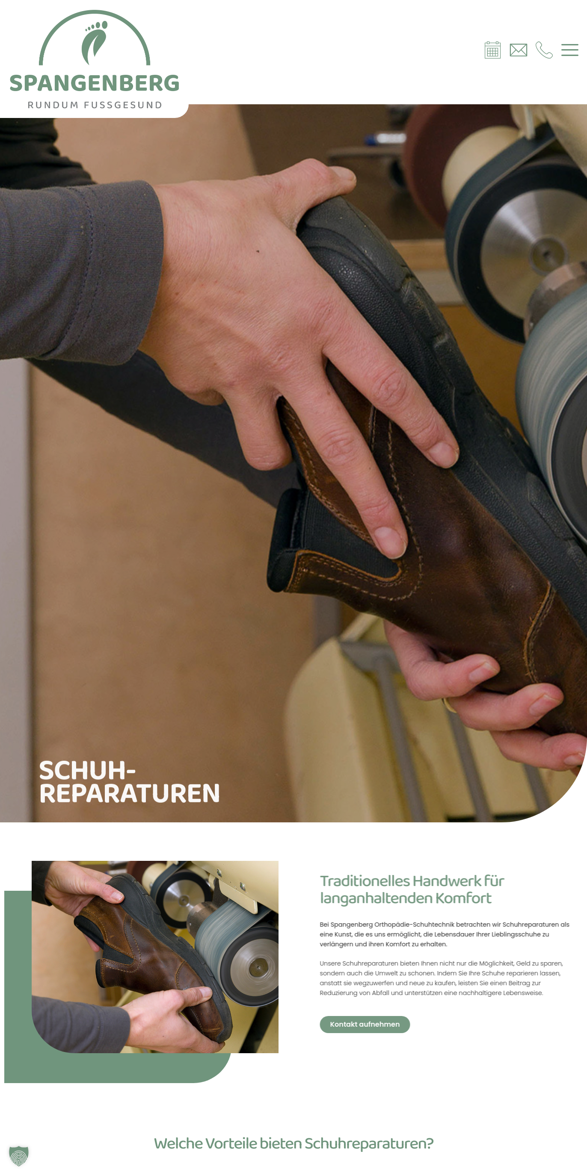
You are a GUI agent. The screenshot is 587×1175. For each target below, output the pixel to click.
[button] (19, 1156)
